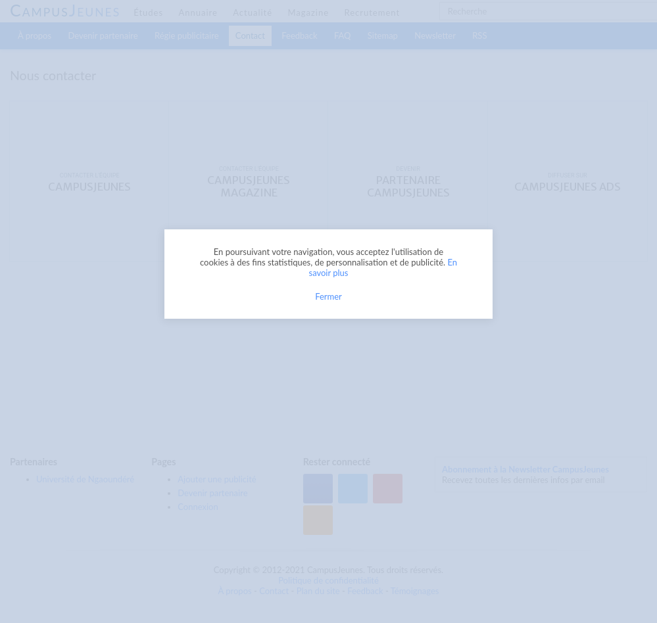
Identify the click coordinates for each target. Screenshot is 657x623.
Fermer (328, 296)
